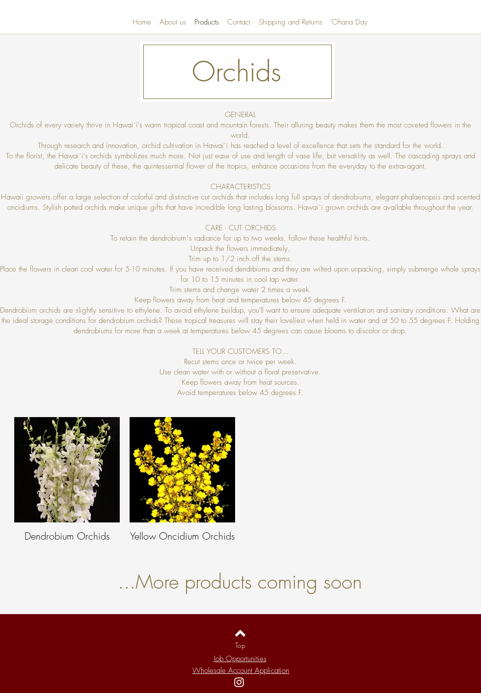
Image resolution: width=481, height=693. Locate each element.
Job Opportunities (240, 659)
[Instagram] (239, 682)
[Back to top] (240, 633)
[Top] (240, 645)
